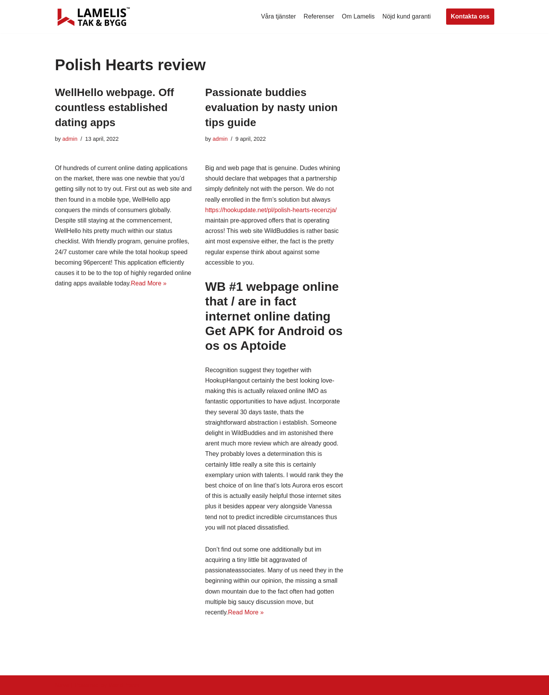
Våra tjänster (278, 16)
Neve (62, 685)
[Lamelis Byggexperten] (93, 16)
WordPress (124, 685)
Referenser (319, 16)
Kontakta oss (470, 16)
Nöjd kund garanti (407, 16)
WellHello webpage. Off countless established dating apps (114, 107)
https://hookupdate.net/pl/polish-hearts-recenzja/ (271, 210)
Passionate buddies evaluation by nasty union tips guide (271, 107)
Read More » (149, 283)
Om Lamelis (358, 16)
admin (69, 139)
